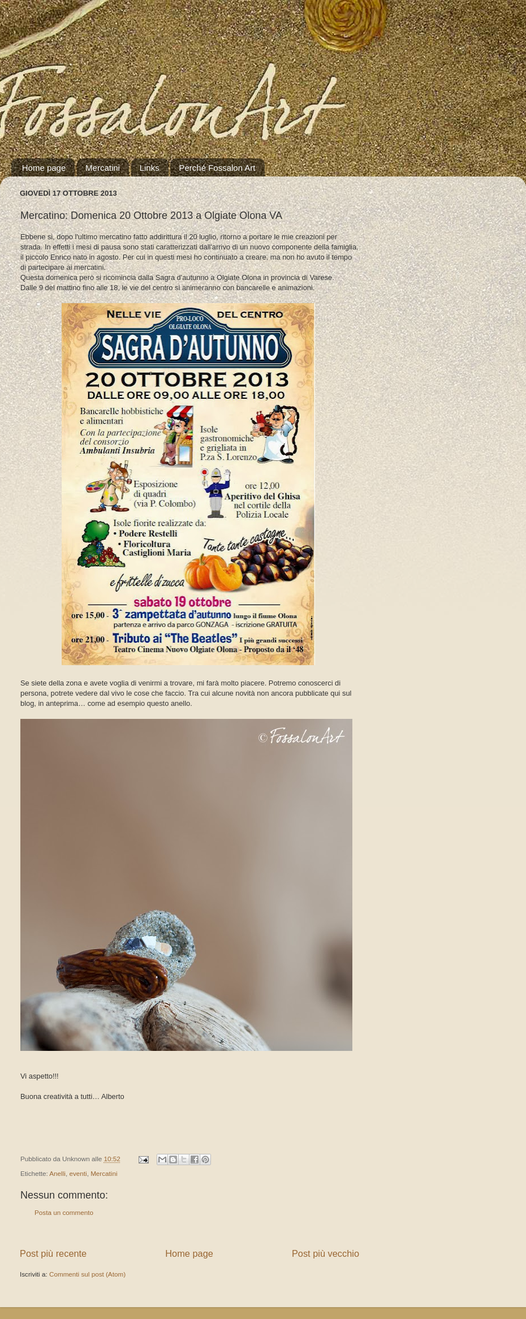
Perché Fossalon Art (217, 168)
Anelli (57, 1173)
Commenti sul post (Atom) (87, 1274)
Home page (44, 168)
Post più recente (53, 1253)
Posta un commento (64, 1212)
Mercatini (102, 168)
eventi (78, 1173)
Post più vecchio (325, 1253)
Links (149, 168)
